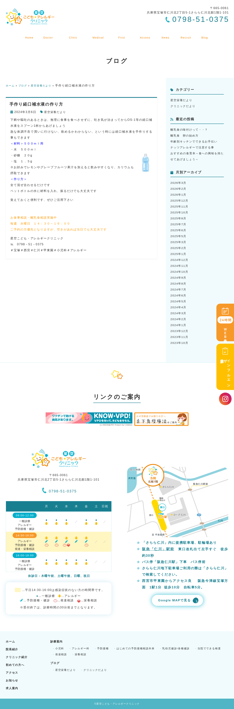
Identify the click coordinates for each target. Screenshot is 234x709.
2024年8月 (178, 283)
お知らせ (166, 35)
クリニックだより (183, 106)
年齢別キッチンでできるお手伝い (195, 141)
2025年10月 (179, 212)
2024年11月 (179, 265)
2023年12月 (179, 331)
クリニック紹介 (73, 35)
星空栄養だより (55, 112)
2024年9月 (178, 277)
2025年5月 (178, 236)
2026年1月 (178, 194)
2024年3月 (178, 313)
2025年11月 (179, 206)
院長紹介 (46, 35)
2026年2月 (178, 188)
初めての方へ (122, 35)
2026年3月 (178, 182)
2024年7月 (178, 289)
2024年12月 (179, 259)
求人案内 (187, 35)
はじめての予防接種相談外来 (136, 648)
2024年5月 (178, 301)
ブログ (205, 35)
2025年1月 (178, 253)
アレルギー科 (81, 648)
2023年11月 (179, 336)
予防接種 (103, 648)
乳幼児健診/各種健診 (177, 648)
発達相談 (61, 654)
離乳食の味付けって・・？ (190, 129)
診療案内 (98, 35)
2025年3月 (178, 242)
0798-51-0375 (59, 490)
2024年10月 (179, 271)
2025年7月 (178, 224)
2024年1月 (178, 325)
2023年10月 (179, 342)
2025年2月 (178, 248)
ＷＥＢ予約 (225, 323)
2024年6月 (178, 295)
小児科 (59, 648)
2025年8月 (178, 218)
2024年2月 (178, 319)
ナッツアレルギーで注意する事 (193, 147)
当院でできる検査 (210, 648)
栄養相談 (81, 654)
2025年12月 (179, 200)
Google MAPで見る (173, 600)
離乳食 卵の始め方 (185, 135)
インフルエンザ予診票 (225, 366)
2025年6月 (178, 230)
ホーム (28, 35)
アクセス (146, 35)
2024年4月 (178, 307)
